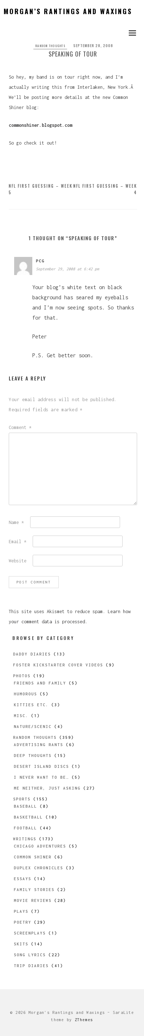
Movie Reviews (33, 900)
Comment (20, 427)
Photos (21, 676)
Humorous (25, 694)
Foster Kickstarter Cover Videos (58, 665)
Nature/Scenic (33, 726)
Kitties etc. (31, 705)
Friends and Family (40, 683)
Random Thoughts (50, 45)
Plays (21, 911)
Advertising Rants (38, 744)
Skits (21, 944)
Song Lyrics (30, 955)
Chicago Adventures (40, 846)
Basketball (28, 817)
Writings (24, 839)
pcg (40, 260)
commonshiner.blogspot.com (40, 125)
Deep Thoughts (33, 755)
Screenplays (30, 933)
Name (16, 522)
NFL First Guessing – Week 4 (105, 189)
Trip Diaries (31, 966)
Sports (21, 799)
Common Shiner (33, 857)
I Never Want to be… (41, 777)
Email (17, 541)
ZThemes (84, 1020)
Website (17, 560)
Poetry (22, 922)
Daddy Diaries (32, 654)
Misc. (21, 715)
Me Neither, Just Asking (47, 788)
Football (25, 828)
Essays (22, 879)
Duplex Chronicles (38, 868)
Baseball (25, 806)
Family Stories (34, 889)
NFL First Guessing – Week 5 (41, 189)
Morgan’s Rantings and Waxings (68, 11)
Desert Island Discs (41, 766)
